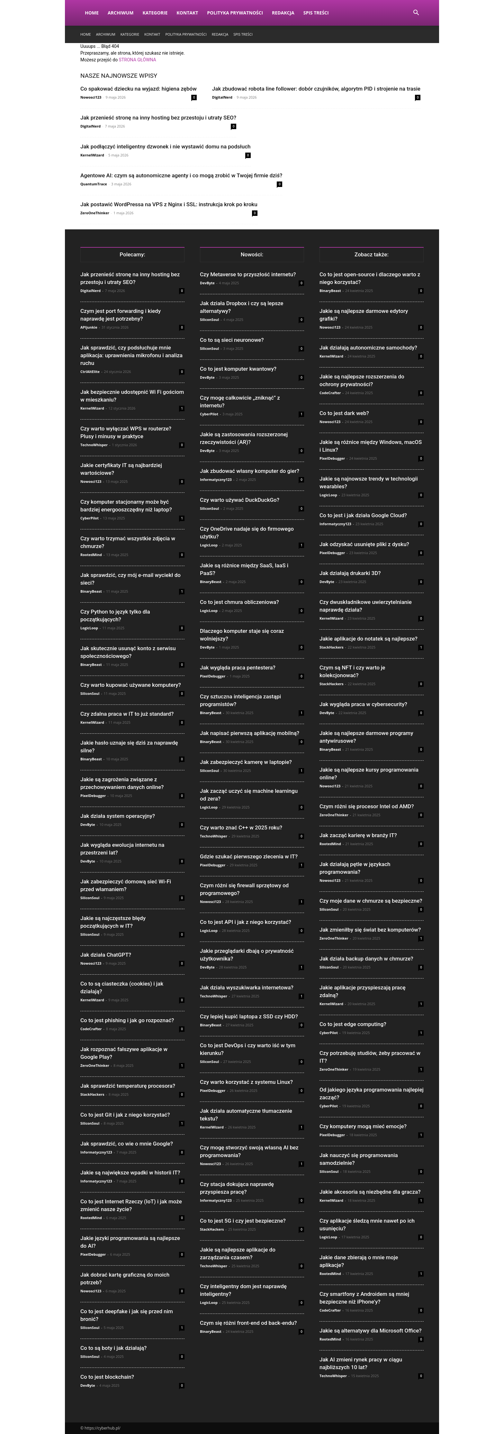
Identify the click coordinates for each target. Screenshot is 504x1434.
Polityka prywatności (235, 13)
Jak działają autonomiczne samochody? (368, 347)
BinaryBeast (91, 591)
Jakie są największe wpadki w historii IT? (130, 1172)
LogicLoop (89, 627)
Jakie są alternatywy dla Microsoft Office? (371, 1330)
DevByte (87, 824)
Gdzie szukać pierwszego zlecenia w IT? (249, 856)
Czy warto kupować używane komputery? (130, 685)
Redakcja (283, 13)
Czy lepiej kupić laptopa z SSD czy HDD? (249, 1016)
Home (92, 13)
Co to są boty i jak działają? (113, 1348)
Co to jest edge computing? (353, 1024)
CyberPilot (89, 518)
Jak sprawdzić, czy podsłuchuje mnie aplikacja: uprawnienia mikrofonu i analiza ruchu (131, 355)
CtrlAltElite (90, 371)
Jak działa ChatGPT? (105, 955)
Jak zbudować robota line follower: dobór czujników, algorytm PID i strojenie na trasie (316, 88)
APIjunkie (88, 327)
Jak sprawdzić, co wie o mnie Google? (126, 1143)
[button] (416, 13)
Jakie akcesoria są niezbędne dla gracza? (370, 1192)
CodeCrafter (91, 1028)
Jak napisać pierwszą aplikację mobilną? (249, 733)
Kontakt (187, 13)
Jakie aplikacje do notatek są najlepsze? (369, 638)
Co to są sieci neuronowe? (232, 340)
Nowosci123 (90, 97)
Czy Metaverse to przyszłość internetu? (248, 274)
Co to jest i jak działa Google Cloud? (363, 515)
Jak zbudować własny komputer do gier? (249, 471)
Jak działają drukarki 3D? (350, 573)
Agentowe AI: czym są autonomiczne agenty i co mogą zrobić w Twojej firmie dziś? (181, 175)
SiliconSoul (89, 693)
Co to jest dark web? (344, 413)
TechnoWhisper (94, 444)
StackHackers (92, 1094)
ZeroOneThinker (94, 212)
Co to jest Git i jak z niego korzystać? (125, 1114)
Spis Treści (316, 13)
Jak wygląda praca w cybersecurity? (363, 704)
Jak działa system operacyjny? (117, 816)
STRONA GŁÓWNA (137, 59)
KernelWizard (92, 155)
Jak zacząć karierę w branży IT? (358, 835)
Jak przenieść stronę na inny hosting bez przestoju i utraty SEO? (158, 117)
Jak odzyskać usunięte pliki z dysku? (364, 544)
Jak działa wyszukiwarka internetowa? (246, 987)
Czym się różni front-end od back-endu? (248, 1323)
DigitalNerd (222, 97)
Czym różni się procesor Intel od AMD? (367, 806)
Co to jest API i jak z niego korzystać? (245, 922)
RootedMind (91, 554)
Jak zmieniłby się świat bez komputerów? (370, 929)
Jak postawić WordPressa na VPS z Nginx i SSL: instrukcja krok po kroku (168, 204)
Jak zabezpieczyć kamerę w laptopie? (246, 762)
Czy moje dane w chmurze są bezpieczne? (371, 901)
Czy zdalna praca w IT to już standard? (127, 714)
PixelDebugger (93, 795)
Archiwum (121, 13)
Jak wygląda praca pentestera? (237, 667)
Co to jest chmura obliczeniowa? (239, 602)
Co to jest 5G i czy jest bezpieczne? (243, 1220)
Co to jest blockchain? (107, 1377)
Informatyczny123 (96, 1152)
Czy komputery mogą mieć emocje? (363, 1126)
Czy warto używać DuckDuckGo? (239, 500)
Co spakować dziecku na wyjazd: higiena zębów (138, 88)
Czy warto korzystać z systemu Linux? (246, 1082)
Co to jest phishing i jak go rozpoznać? (127, 1020)
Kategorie (154, 13)
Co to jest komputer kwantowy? (238, 369)
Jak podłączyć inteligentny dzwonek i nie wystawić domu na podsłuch (165, 146)
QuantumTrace (93, 183)
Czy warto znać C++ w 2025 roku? (241, 827)
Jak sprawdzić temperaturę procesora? (127, 1086)
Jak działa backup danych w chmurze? (366, 958)
